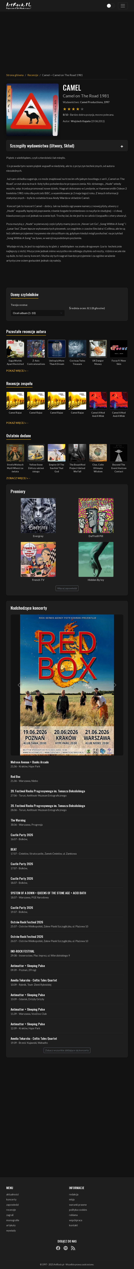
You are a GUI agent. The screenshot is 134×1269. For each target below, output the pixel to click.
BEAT (14, 849)
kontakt (73, 1225)
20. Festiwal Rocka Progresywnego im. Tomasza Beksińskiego (48, 791)
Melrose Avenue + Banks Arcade (30, 762)
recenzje (11, 1209)
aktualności (12, 1194)
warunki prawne (78, 1204)
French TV (38, 579)
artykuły (11, 1225)
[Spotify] (66, 1248)
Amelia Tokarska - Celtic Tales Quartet (34, 980)
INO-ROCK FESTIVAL (23, 951)
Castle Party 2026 (22, 834)
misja (72, 1199)
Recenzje (32, 75)
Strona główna (15, 75)
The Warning (18, 820)
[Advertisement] (67, 40)
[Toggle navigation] (123, 5)
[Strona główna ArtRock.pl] (18, 5)
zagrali (9, 1215)
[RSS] (73, 1248)
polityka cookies (78, 1209)
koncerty (11, 1199)
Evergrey (38, 536)
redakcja (73, 1194)
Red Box (15, 776)
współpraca (75, 1220)
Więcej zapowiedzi (67, 588)
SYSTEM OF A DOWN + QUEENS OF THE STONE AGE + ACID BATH (48, 893)
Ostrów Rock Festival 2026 (27, 922)
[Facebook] (58, 1248)
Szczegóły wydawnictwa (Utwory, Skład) (42, 145)
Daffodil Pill (96, 536)
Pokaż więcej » (16, 370)
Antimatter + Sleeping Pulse (28, 965)
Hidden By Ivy (96, 579)
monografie (12, 1220)
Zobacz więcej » (17, 478)
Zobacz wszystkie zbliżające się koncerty (67, 1050)
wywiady (11, 1230)
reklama (73, 1215)
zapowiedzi (12, 1204)
